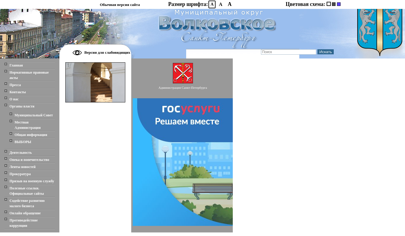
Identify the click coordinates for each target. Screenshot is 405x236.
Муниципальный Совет (34, 115)
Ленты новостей (23, 167)
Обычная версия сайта (120, 4)
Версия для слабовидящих (107, 52)
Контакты (18, 92)
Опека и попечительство (29, 160)
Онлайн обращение (25, 213)
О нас (14, 99)
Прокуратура (20, 174)
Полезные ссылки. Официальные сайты (27, 191)
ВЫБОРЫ (23, 142)
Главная (16, 65)
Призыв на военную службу (32, 181)
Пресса (15, 85)
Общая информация (31, 135)
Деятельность (21, 153)
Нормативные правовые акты (29, 75)
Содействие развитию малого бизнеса (27, 203)
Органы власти (22, 106)
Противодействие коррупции (24, 223)
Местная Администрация (28, 125)
